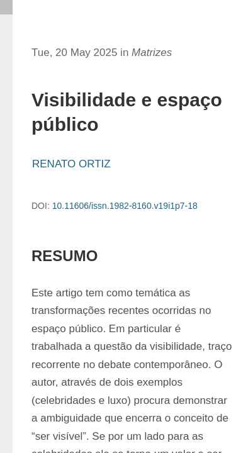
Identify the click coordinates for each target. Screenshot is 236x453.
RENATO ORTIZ (71, 164)
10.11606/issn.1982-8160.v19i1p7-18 (125, 206)
